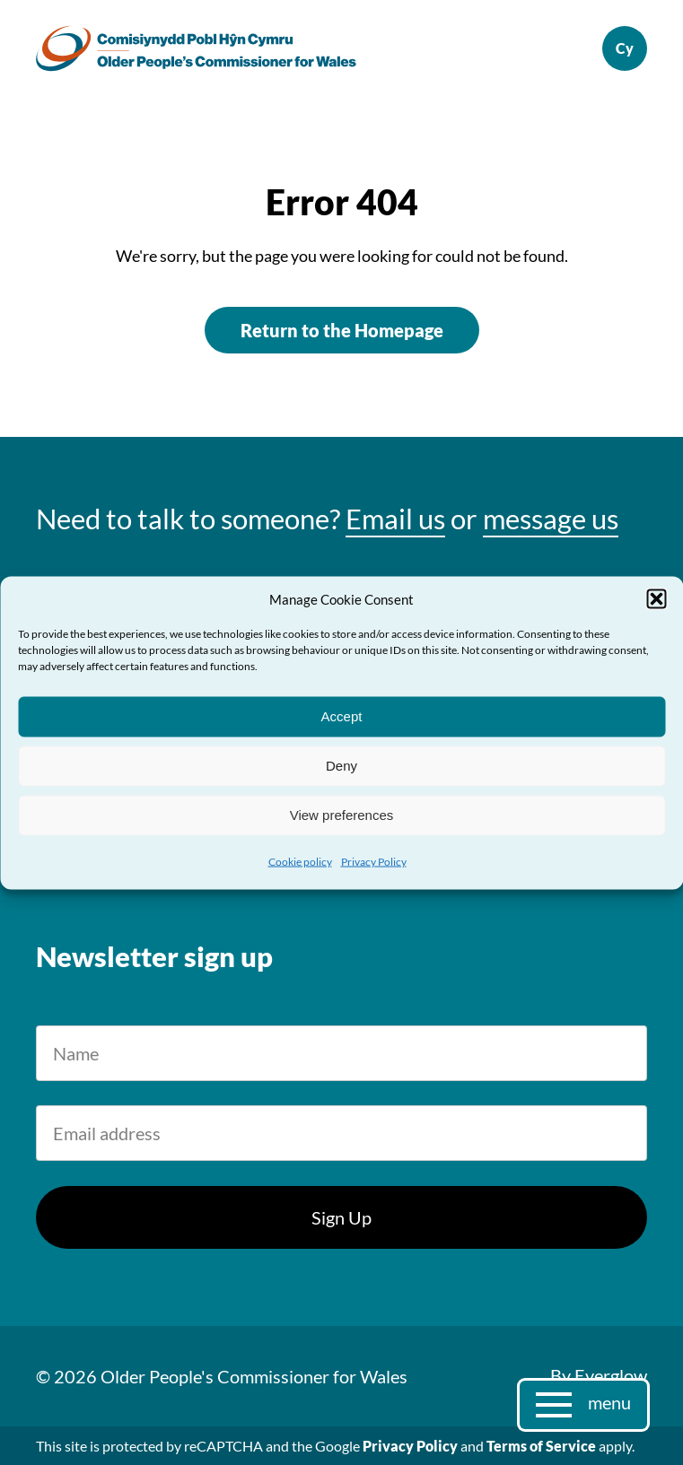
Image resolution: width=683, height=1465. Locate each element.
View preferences (342, 815)
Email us (395, 519)
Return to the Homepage (342, 330)
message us (550, 519)
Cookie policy (300, 861)
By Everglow (598, 1375)
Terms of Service (541, 1445)
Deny (341, 765)
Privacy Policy (374, 861)
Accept (342, 716)
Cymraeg (624, 48)
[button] (656, 598)
